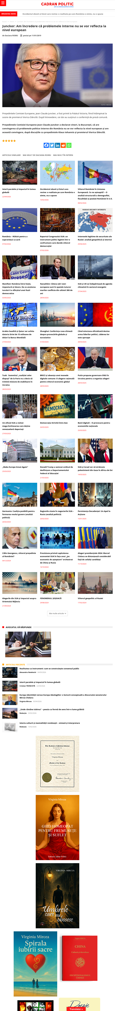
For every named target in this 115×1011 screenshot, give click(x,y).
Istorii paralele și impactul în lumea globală (19, 191)
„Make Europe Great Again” (15, 467)
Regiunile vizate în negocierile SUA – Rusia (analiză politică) (57, 513)
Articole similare (11, 155)
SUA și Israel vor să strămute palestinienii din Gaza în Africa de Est (95, 468)
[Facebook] (46, 145)
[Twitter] (51, 145)
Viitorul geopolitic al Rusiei (90, 598)
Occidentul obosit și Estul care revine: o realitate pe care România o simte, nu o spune (63, 14)
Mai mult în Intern (63, 155)
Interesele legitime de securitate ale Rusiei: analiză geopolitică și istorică (95, 238)
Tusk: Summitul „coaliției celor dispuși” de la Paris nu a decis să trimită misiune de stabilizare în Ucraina (17, 380)
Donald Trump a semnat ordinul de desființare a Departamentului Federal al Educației (56, 470)
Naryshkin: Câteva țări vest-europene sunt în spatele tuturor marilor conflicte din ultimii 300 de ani (56, 289)
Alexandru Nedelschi (28, 672)
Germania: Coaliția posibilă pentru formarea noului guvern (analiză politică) (18, 514)
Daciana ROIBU (11, 35)
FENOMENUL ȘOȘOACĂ (50, 598)
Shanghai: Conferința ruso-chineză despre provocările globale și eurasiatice (56, 334)
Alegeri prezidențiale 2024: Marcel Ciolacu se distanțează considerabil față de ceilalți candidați (94, 556)
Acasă (4, 21)
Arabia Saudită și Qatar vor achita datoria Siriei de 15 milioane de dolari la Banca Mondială (18, 334)
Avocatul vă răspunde (19, 627)
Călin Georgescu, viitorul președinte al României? (19, 555)
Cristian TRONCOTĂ (27, 686)
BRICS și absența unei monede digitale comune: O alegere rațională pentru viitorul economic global (57, 378)
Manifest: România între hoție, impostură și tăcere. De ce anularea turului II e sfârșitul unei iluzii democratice (19, 289)
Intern (12, 21)
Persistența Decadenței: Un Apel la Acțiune (94, 513)
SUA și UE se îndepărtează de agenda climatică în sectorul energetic (95, 285)
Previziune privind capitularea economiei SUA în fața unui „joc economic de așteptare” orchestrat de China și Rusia (56, 558)
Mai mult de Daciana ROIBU (37, 155)
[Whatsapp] (68, 145)
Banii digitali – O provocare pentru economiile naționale (94, 424)
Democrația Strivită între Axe (54, 423)
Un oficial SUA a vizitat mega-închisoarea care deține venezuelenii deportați (16, 426)
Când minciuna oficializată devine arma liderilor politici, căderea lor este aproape (94, 334)
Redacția (23, 713)
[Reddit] (63, 145)
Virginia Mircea (26, 701)
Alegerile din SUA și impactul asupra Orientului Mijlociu (19, 600)
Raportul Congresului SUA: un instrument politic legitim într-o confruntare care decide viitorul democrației (55, 241)
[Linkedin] (57, 145)
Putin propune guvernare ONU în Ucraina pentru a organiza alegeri (93, 377)
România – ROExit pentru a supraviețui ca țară (14, 238)
